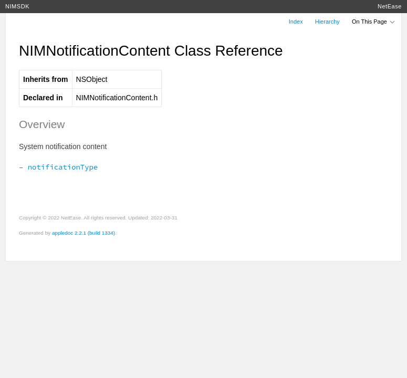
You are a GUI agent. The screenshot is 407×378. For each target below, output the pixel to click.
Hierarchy (327, 21)
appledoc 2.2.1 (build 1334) (83, 233)
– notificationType (58, 167)
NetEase (390, 6)
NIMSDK (17, 6)
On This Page (374, 21)
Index (296, 21)
